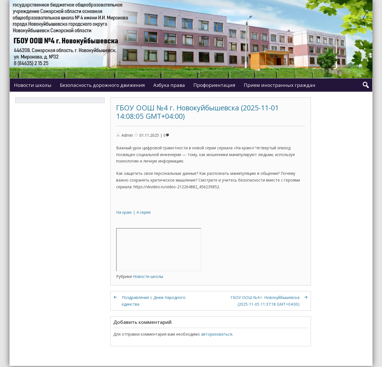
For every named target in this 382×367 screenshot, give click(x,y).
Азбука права (169, 85)
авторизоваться (216, 334)
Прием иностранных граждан (279, 85)
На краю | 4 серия (133, 212)
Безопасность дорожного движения (102, 85)
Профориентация (214, 85)
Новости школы (32, 85)
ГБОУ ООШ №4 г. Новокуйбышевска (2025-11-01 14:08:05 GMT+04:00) (197, 112)
